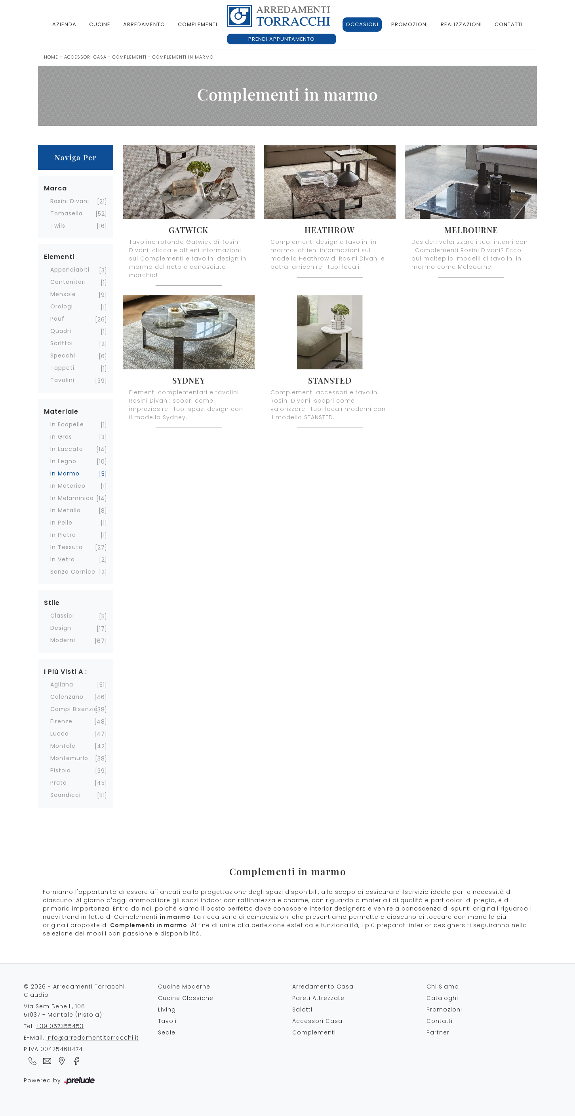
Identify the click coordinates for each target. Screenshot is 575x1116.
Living (167, 1009)
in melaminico (72, 498)
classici (62, 616)
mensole (63, 294)
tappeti (62, 368)
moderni (62, 640)
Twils (57, 226)
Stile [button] (52, 602)
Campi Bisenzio (74, 709)
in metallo (65, 510)
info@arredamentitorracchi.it (92, 1038)
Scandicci (65, 795)
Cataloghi (442, 998)
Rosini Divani (69, 201)
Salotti (302, 1009)
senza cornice (72, 572)
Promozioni (409, 24)
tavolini (62, 380)
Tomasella (66, 213)
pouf (57, 319)
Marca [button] (55, 188)
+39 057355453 (60, 1026)
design (60, 628)
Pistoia (60, 770)
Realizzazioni (461, 24)
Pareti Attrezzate (318, 998)
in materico (68, 486)
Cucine (99, 24)
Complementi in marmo (182, 57)
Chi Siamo (442, 987)
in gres (61, 437)
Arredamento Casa (323, 987)
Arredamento (144, 24)
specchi (62, 355)
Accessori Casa (85, 57)
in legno (63, 461)
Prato (58, 783)
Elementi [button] (59, 256)
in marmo (65, 473)
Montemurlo (69, 758)
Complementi (197, 24)
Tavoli (167, 1021)
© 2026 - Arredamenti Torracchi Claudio (74, 991)
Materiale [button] (61, 411)
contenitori (68, 282)
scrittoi (61, 343)
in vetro (62, 559)
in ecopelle (67, 424)
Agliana (61, 684)
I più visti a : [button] (65, 671)
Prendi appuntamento (281, 39)
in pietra (63, 535)
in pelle (61, 523)
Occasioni (362, 24)
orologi (61, 306)
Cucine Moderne (184, 987)
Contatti (509, 24)
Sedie (166, 1032)
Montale (63, 746)
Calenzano (67, 697)
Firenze (61, 721)
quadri (60, 331)
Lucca (59, 734)
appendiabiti (69, 270)
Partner (437, 1032)
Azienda (64, 24)
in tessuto (66, 547)
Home (51, 57)
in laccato (66, 449)
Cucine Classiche (185, 998)
